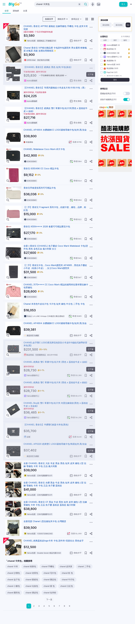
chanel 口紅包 (66, 586)
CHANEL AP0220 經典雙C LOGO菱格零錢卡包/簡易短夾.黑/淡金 (55, 444)
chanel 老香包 (31, 573)
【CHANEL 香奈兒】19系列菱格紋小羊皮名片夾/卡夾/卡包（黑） (55, 87)
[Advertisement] (115, 214)
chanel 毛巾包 (50, 573)
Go (128, 25)
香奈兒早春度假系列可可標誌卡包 (40, 187)
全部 (105, 40)
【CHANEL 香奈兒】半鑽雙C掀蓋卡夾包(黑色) (46, 424)
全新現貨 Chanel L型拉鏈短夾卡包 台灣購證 (45, 521)
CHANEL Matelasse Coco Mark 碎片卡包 (44, 149)
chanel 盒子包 (13, 579)
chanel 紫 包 (49, 586)
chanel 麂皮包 (31, 592)
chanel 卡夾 (12, 566)
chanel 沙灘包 (13, 573)
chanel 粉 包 (67, 573)
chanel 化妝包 (31, 586)
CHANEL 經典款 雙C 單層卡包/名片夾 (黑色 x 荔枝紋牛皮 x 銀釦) (55, 382)
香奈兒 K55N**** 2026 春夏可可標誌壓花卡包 (47, 226)
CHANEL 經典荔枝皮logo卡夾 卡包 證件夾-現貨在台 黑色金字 (54, 540)
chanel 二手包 (84, 566)
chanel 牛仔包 (68, 579)
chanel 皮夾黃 (66, 566)
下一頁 (49, 599)
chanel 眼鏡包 (31, 579)
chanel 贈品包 (50, 579)
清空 (115, 40)
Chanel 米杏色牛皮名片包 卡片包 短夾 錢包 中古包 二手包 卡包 (54, 304)
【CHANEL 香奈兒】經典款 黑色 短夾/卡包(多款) (47, 67)
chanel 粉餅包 (29, 566)
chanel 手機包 (48, 566)
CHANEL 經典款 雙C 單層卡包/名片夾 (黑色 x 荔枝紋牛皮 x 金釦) (55, 362)
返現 (125, 40)
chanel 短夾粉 (50, 592)
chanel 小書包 (13, 586)
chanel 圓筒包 (13, 592)
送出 (115, 80)
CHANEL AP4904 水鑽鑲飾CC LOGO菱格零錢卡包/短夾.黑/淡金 (55, 129)
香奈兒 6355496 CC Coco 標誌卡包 (41, 168)
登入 (123, 4)
